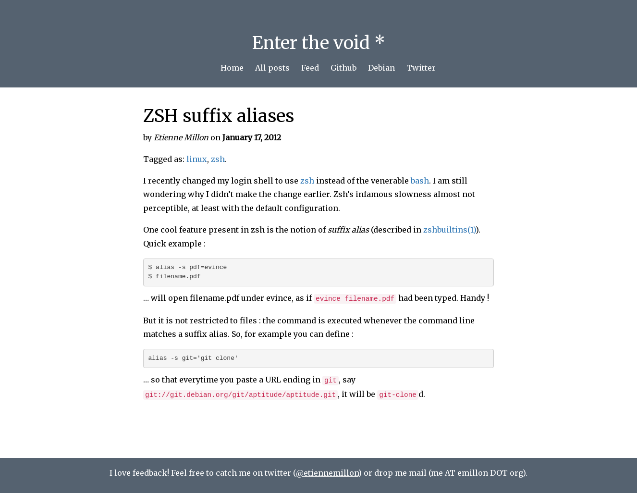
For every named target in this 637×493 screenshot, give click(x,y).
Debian (381, 68)
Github (343, 68)
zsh (218, 159)
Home (232, 68)
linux (196, 159)
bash (420, 180)
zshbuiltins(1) (449, 229)
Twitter (421, 68)
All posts (272, 68)
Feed (310, 68)
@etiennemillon (327, 473)
